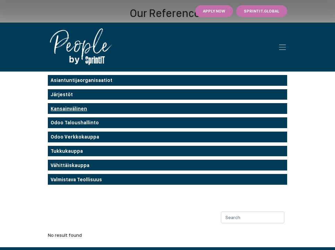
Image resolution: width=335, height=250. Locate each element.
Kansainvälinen (69, 108)
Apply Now (214, 11)
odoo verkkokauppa (75, 137)
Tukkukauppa (67, 151)
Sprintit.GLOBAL (261, 11)
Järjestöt (62, 94)
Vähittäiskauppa (70, 165)
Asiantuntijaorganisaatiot (81, 80)
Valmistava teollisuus (76, 179)
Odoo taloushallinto (75, 122)
